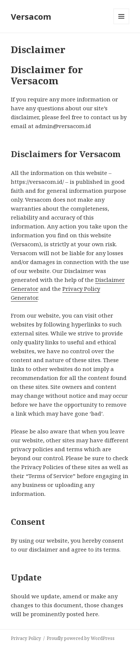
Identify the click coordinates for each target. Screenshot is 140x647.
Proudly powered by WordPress (81, 638)
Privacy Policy (26, 638)
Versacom (31, 16)
